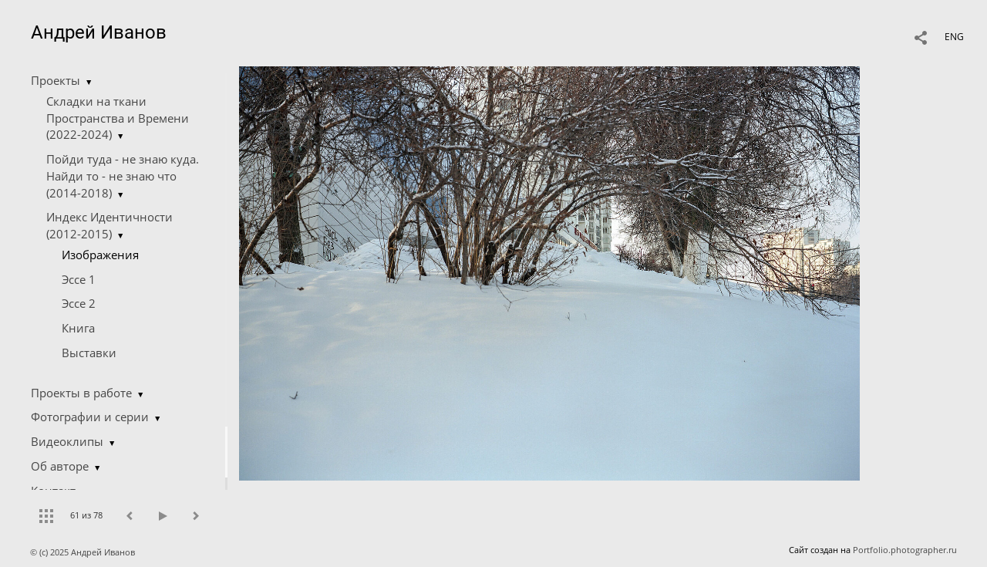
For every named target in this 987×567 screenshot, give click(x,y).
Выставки (89, 352)
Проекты (55, 80)
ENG (954, 36)
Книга (78, 328)
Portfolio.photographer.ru (905, 549)
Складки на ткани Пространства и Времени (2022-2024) (117, 118)
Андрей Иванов (99, 32)
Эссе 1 (79, 279)
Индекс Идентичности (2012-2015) (109, 225)
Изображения (100, 254)
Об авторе (60, 466)
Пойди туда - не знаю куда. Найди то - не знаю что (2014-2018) (122, 176)
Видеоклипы (67, 441)
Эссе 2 (79, 303)
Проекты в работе (81, 392)
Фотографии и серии (90, 416)
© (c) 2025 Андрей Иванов (83, 552)
